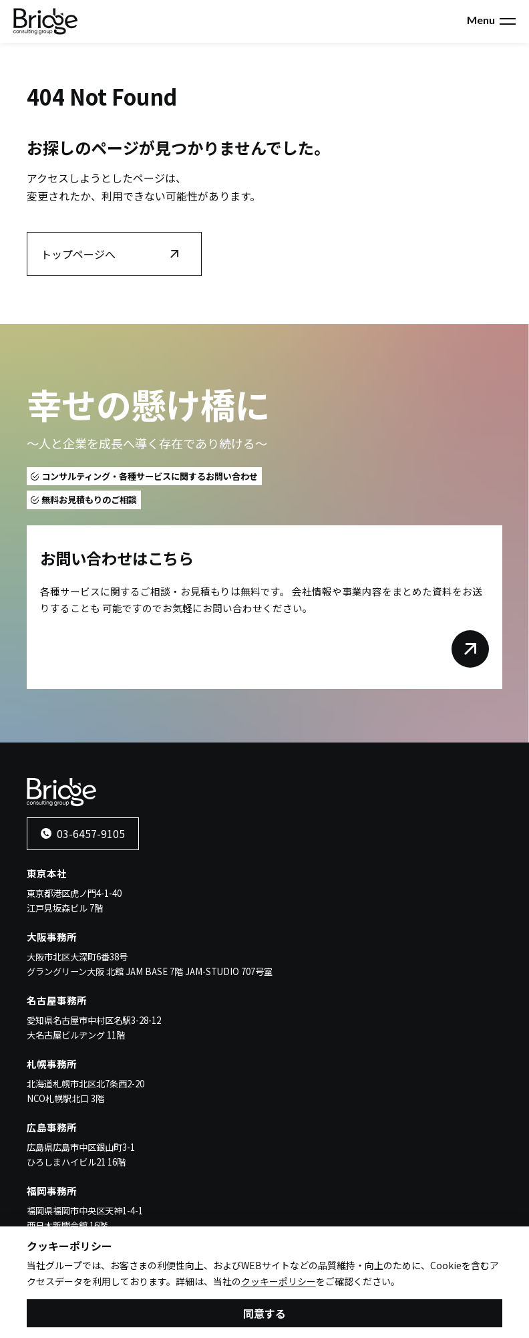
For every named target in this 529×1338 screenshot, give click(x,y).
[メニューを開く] (507, 21)
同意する (264, 1316)
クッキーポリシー (278, 1284)
